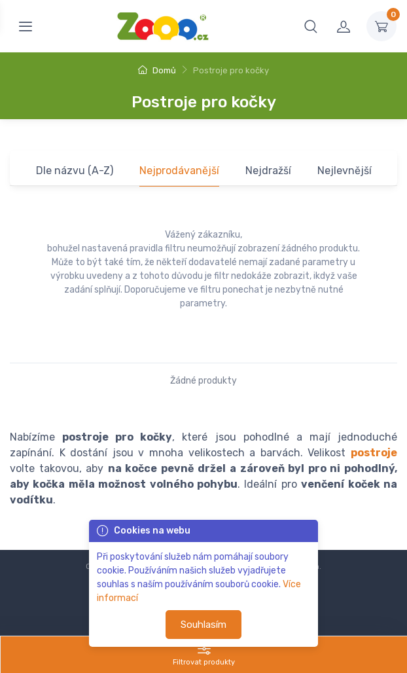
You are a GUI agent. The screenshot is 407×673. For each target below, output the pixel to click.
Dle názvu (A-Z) (74, 170)
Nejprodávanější (179, 170)
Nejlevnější (344, 170)
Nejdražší (268, 170)
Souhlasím (203, 624)
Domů (157, 70)
